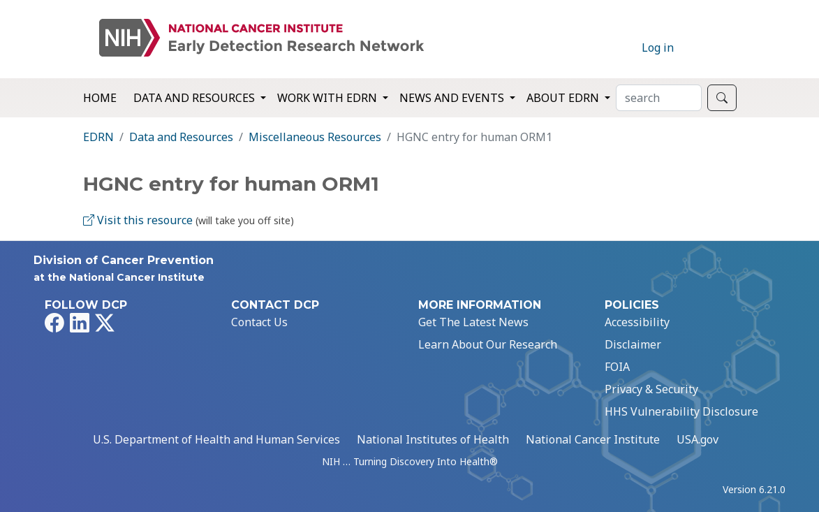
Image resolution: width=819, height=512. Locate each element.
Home (100, 97)
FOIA (617, 366)
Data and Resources (181, 137)
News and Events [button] (453, 97)
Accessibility (637, 322)
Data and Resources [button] (195, 97)
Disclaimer (633, 344)
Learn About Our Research (487, 344)
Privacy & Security (651, 389)
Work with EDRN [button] (328, 97)
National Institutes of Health (433, 439)
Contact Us (259, 322)
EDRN (98, 137)
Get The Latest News (473, 322)
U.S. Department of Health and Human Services (216, 439)
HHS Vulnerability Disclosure (681, 411)
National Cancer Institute (593, 439)
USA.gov (697, 439)
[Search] (659, 98)
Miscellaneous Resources (315, 137)
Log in (658, 47)
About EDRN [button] (564, 97)
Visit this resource (138, 220)
